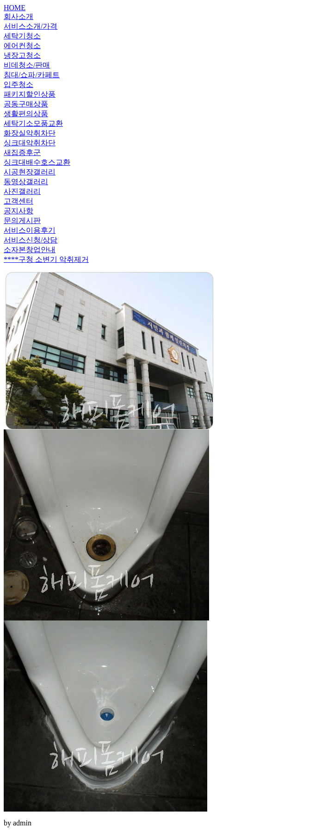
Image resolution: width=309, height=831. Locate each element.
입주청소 (18, 84)
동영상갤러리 (26, 182)
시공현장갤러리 (30, 172)
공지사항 (18, 211)
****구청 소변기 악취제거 (46, 259)
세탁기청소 (22, 36)
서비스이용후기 (30, 230)
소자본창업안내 (30, 250)
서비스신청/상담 (30, 240)
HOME (14, 8)
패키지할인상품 (30, 94)
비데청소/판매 (27, 65)
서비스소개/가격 (30, 26)
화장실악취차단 (30, 133)
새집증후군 (22, 152)
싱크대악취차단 (30, 143)
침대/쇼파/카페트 (32, 75)
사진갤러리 (22, 191)
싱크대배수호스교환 (37, 162)
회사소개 (18, 16)
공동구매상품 (26, 104)
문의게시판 (22, 220)
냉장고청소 (22, 55)
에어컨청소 (22, 46)
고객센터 (18, 201)
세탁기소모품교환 (33, 123)
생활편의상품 (26, 114)
